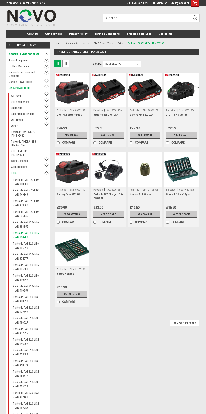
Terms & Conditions (107, 34)
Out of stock (181, 214)
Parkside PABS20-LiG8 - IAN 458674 (26, 363)
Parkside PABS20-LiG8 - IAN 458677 (26, 374)
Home (57, 43)
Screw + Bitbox (65, 273)
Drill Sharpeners (20, 102)
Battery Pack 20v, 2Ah (141, 114)
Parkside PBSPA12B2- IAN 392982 (24, 133)
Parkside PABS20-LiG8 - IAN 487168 (26, 395)
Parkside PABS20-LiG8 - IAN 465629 (26, 384)
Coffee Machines (19, 66)
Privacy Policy (78, 34)
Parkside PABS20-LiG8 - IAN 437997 (26, 331)
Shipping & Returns (139, 34)
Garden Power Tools (20, 82)
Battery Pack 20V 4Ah (68, 194)
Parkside (61, 110)
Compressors (19, 167)
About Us (32, 34)
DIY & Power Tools (19, 88)
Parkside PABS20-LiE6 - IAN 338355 (26, 224)
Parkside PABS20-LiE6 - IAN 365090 (26, 246)
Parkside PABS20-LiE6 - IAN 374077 (26, 256)
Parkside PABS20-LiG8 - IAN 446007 (26, 342)
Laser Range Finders (22, 114)
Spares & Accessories (24, 54)
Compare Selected (184, 323)
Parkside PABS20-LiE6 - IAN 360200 (26, 235)
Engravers (16, 108)
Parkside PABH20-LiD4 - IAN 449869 (26, 192)
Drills (14, 173)
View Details (72, 214)
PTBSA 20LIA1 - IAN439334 (20, 153)
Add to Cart (72, 135)
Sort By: (97, 63)
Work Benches (19, 161)
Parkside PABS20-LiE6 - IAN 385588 (26, 267)
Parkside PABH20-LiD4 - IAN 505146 (26, 214)
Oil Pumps (17, 120)
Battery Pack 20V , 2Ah (105, 114)
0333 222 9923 (137, 3)
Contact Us (165, 34)
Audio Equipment (19, 60)
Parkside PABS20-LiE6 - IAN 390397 (26, 278)
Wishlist (159, 3)
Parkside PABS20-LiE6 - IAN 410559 (26, 288)
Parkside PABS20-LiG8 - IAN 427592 (26, 310)
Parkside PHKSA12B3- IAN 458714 (24, 143)
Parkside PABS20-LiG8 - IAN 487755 (26, 406)
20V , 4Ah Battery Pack (69, 114)
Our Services (53, 34)
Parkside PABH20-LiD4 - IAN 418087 (26, 182)
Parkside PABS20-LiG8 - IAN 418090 (26, 299)
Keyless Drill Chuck (140, 194)
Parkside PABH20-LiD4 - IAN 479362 (26, 203)
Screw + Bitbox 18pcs (178, 194)
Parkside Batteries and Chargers (22, 74)
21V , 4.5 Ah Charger (177, 114)
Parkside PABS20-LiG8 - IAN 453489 (26, 352)
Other (14, 126)
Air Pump (16, 96)
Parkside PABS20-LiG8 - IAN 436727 (26, 320)
